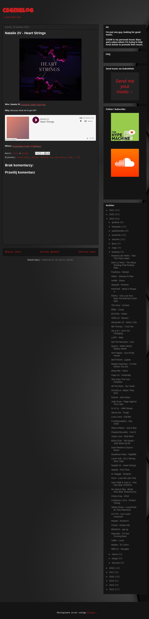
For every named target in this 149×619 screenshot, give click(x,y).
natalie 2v (46, 157)
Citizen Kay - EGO (120, 496)
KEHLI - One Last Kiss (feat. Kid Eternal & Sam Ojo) (124, 298)
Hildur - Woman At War (122, 276)
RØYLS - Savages (120, 549)
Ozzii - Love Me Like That (123, 478)
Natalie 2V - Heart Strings (123, 465)
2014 (112, 585)
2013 (112, 589)
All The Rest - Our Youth (123, 386)
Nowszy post (13, 252)
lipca (114, 243)
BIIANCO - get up (119, 529)
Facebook (25, 104)
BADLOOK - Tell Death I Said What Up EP (123, 442)
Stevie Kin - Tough (120, 412)
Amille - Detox (118, 280)
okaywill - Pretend (120, 284)
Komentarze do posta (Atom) (57, 260)
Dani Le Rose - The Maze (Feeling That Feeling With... (123, 265)
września (116, 235)
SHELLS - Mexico (119, 318)
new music (60, 157)
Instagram (41, 104)
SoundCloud (18, 146)
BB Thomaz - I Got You (122, 326)
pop (70, 157)
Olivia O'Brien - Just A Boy (124, 428)
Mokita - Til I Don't (120, 545)
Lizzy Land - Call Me (121, 417)
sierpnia (116, 239)
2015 (112, 581)
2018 (112, 568)
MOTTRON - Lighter (121, 360)
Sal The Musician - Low (122, 342)
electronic (23, 157)
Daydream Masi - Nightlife (123, 454)
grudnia (116, 222)
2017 (112, 572)
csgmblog (17, 11)
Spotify (27, 146)
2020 (112, 214)
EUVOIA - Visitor (119, 314)
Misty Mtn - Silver (119, 371)
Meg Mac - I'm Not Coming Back (120, 534)
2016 (112, 576)
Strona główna (49, 252)
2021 (112, 210)
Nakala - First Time (120, 469)
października (118, 231)
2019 (112, 218)
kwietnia (116, 252)
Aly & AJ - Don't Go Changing (120, 332)
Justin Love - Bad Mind (122, 436)
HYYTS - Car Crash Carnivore (120, 515)
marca (115, 554)
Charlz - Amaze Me (120, 525)
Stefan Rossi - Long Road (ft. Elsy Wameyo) (123, 508)
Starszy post (87, 252)
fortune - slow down (120, 397)
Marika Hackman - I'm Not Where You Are (123, 365)
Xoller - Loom (117, 540)
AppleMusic (36, 146)
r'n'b (77, 157)
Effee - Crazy (117, 309)
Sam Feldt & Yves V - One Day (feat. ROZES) (124, 483)
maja (114, 248)
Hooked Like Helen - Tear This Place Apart (123, 257)
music (35, 157)
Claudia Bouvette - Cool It (123, 432)
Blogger (91, 613)
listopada (116, 226)
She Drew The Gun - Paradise (121, 380)
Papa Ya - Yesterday (121, 375)
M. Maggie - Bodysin (121, 474)
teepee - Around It (120, 521)
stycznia (116, 563)
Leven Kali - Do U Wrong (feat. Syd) (123, 459)
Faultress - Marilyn (120, 272)
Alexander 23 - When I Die (124, 322)
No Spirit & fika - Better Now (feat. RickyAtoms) (123, 490)
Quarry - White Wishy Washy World (121, 347)
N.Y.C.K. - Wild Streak (122, 408)
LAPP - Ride (117, 337)
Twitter (33, 104)
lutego (115, 558)
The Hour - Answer (120, 305)
